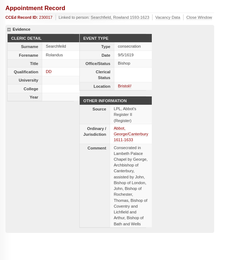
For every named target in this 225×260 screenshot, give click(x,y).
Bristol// (124, 86)
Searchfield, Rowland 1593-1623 (120, 17)
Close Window (199, 17)
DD (49, 71)
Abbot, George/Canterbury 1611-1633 (131, 134)
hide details (9, 29)
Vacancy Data (167, 17)
